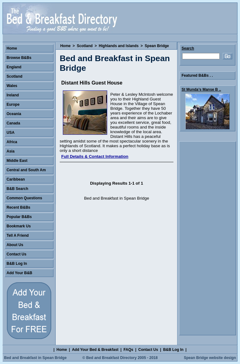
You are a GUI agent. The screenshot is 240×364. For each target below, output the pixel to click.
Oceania (14, 114)
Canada (13, 123)
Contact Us (16, 254)
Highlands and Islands (118, 46)
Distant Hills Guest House (91, 82)
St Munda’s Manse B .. (201, 89)
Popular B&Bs (19, 217)
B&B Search (17, 189)
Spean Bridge (157, 46)
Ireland (13, 95)
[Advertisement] (207, 238)
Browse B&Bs (19, 58)
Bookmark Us (19, 226)
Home (65, 46)
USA (10, 132)
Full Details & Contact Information (94, 156)
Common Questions (24, 198)
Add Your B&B (19, 273)
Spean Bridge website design (210, 358)
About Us (15, 245)
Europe (13, 104)
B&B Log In (17, 263)
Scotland (85, 46)
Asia (10, 151)
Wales (12, 86)
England (14, 67)
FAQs (128, 349)
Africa (12, 142)
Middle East (17, 160)
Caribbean (16, 179)
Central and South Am (26, 170)
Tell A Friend (18, 235)
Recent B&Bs (18, 207)
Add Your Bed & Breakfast (95, 349)
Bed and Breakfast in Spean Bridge (35, 358)
